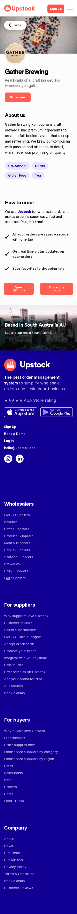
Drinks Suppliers (17, 550)
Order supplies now (19, 745)
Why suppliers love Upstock (26, 616)
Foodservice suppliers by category (31, 752)
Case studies (13, 665)
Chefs (8, 794)
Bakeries (10, 522)
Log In (9, 441)
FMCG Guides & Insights (22, 637)
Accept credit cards (19, 644)
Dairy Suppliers (16, 571)
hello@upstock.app (20, 448)
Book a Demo (14, 434)
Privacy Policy (15, 867)
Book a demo (14, 693)
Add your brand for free (23, 679)
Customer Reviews (18, 888)
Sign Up (10, 427)
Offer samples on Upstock (24, 672)
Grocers (10, 787)
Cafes (8, 766)
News (8, 846)
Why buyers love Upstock (24, 731)
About (9, 839)
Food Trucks (14, 801)
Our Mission (13, 860)
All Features (13, 686)
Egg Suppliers (15, 578)
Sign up (56, 9)
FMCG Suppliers (17, 515)
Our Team (12, 853)
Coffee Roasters (16, 529)
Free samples (14, 738)
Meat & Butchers (17, 543)
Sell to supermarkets (20, 630)
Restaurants (13, 773)
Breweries (12, 564)
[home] (24, 8)
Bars (7, 780)
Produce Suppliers (18, 536)
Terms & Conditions (19, 874)
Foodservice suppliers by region (29, 759)
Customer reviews (18, 623)
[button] (70, 8)
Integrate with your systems (25, 658)
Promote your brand (20, 651)
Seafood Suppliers (18, 557)
